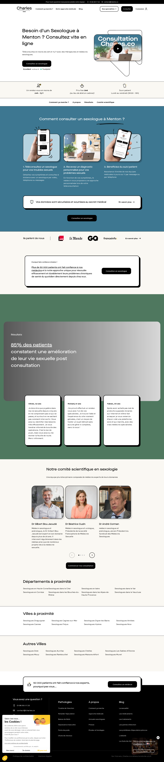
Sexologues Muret (113, 654)
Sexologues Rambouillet (57, 654)
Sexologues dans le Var (125, 588)
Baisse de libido (64, 719)
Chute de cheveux (65, 735)
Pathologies (65, 702)
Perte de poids (64, 730)
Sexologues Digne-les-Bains (97, 620)
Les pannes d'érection (127, 725)
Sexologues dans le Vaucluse (128, 592)
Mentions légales (45, 756)
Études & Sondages (96, 730)
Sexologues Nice (123, 624)
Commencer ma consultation (80, 565)
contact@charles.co (26, 710)
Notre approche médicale (66, 9)
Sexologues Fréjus (59, 624)
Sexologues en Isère (90, 588)
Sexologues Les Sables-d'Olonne (120, 651)
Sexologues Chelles (83, 651)
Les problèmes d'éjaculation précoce (133, 730)
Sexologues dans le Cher (59, 588)
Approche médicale (96, 714)
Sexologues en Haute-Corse (35, 588)
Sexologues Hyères (92, 624)
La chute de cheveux (127, 741)
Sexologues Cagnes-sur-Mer (64, 620)
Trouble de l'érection (66, 708)
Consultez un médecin (122, 684)
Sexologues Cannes (32, 624)
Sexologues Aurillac (55, 651)
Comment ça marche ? (44, 9)
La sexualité (123, 708)
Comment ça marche (96, 708)
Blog (81, 9)
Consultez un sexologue (36, 63)
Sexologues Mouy (31, 654)
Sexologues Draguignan (34, 620)
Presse (91, 725)
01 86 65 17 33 (23, 705)
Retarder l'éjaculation (66, 714)
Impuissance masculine (67, 725)
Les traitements (125, 719)
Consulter (127, 9)
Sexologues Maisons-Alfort (86, 654)
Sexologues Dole (30, 651)
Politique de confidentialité (23, 756)
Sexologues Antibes (125, 620)
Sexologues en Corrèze (33, 592)
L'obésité (122, 735)
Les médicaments (126, 714)
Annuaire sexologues (97, 719)
